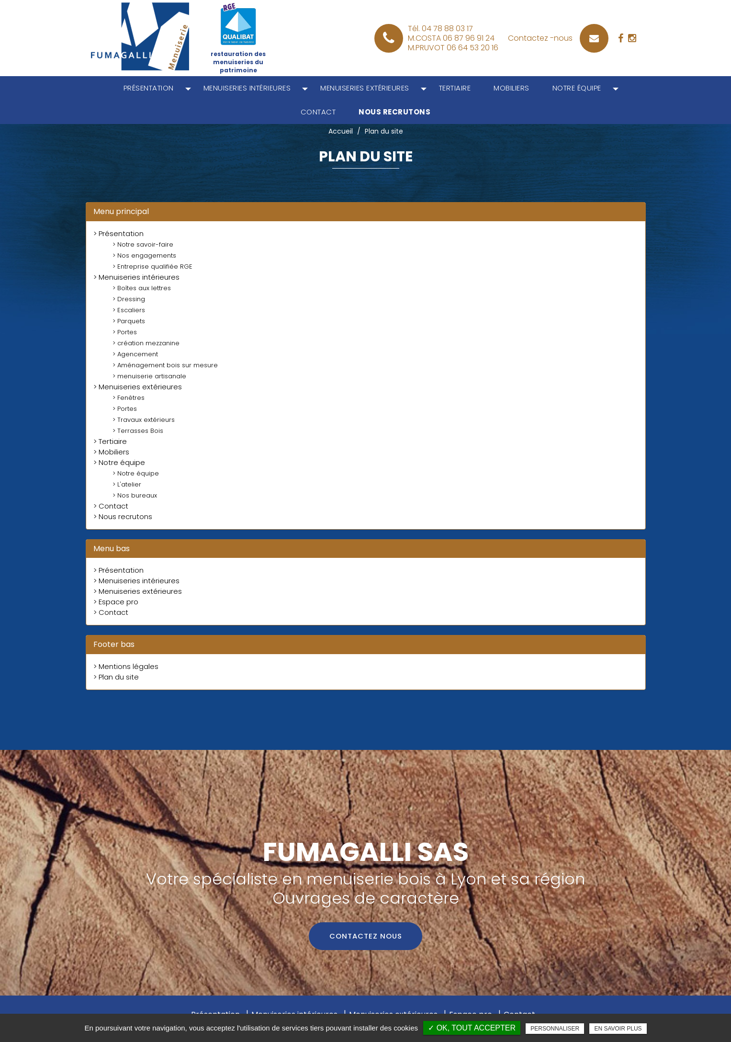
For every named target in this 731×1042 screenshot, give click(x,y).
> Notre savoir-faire (142, 244)
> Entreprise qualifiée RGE (152, 266)
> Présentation (118, 233)
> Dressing (128, 299)
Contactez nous (365, 936)
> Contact (110, 506)
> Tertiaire (110, 441)
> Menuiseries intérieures (136, 277)
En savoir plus (617, 1028)
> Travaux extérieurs (143, 419)
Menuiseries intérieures (247, 88)
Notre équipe (576, 88)
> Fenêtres (128, 397)
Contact (318, 112)
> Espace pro (115, 602)
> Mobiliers (111, 452)
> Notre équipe (119, 462)
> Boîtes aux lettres (141, 288)
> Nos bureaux (134, 495)
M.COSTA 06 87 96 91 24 (451, 38)
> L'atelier (126, 484)
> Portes (124, 332)
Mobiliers (511, 88)
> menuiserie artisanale (149, 376)
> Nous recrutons (122, 516)
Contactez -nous (540, 38)
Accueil (340, 131)
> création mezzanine (146, 343)
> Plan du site (116, 677)
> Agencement (135, 354)
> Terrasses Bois (137, 430)
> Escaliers (128, 310)
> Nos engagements (144, 255)
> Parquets (128, 321)
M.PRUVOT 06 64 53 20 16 (453, 47)
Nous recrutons (394, 112)
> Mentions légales (125, 666)
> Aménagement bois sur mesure (165, 365)
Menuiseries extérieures (364, 88)
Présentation (149, 88)
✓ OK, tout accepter (472, 1028)
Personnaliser (554, 1028)
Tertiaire (455, 88)
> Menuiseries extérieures (137, 387)
